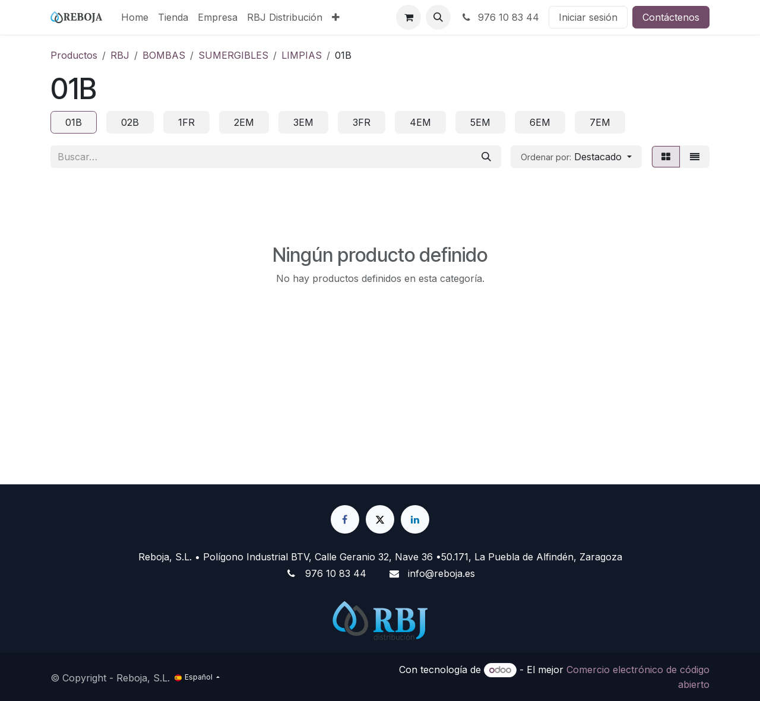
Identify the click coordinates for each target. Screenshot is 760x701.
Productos (73, 55)
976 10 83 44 (499, 17)
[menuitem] (134, 17)
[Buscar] (486, 156)
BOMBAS (163, 55)
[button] (438, 17)
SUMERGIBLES (233, 55)
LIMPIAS (301, 55)
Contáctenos (670, 17)
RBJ (119, 55)
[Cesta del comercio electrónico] (408, 17)
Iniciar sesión (588, 17)
